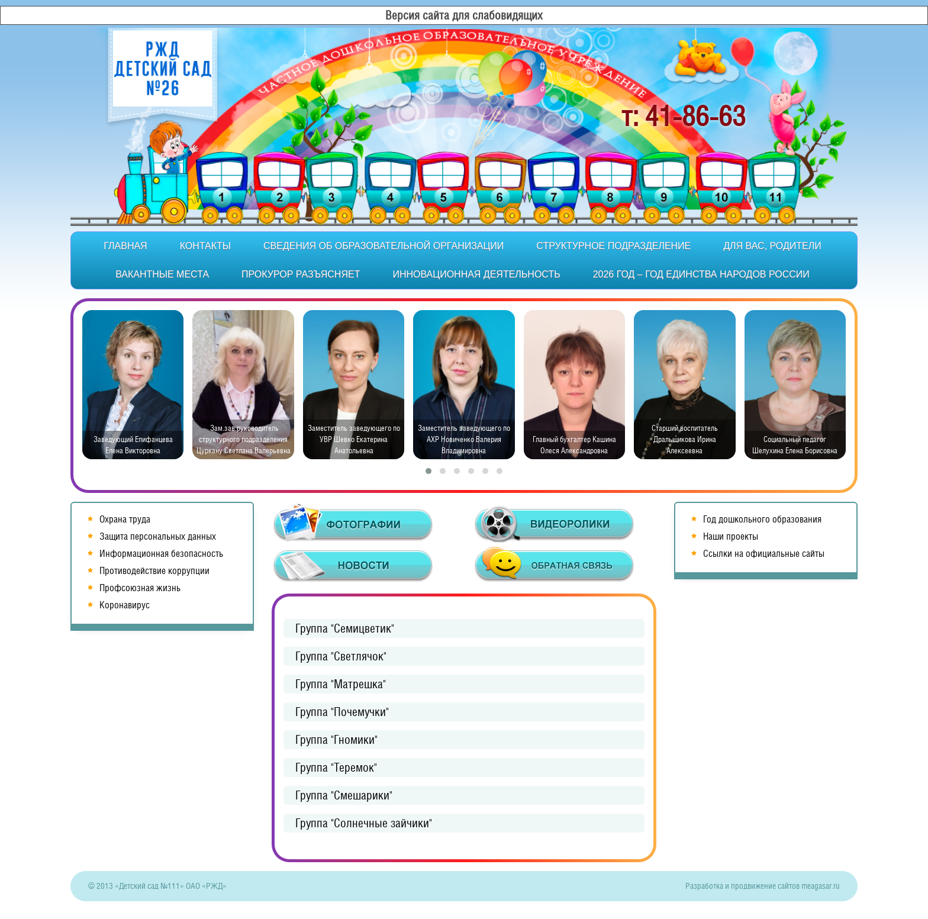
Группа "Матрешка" (340, 684)
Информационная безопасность (161, 553)
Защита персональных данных (157, 536)
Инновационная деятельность (476, 274)
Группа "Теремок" (336, 767)
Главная (125, 246)
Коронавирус (124, 605)
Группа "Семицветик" (344, 628)
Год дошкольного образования (762, 519)
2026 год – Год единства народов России (701, 274)
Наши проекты (730, 536)
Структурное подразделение (613, 246)
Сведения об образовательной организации (383, 246)
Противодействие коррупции (154, 570)
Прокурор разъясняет (300, 274)
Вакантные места (162, 274)
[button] (428, 471)
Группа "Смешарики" (343, 795)
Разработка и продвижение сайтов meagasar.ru (762, 886)
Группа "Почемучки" (342, 712)
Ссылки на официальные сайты (763, 553)
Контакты (205, 246)
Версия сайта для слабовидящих (464, 15)
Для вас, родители (772, 246)
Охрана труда (124, 519)
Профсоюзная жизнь (140, 588)
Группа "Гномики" (336, 740)
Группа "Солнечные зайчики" (363, 823)
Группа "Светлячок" (340, 656)
